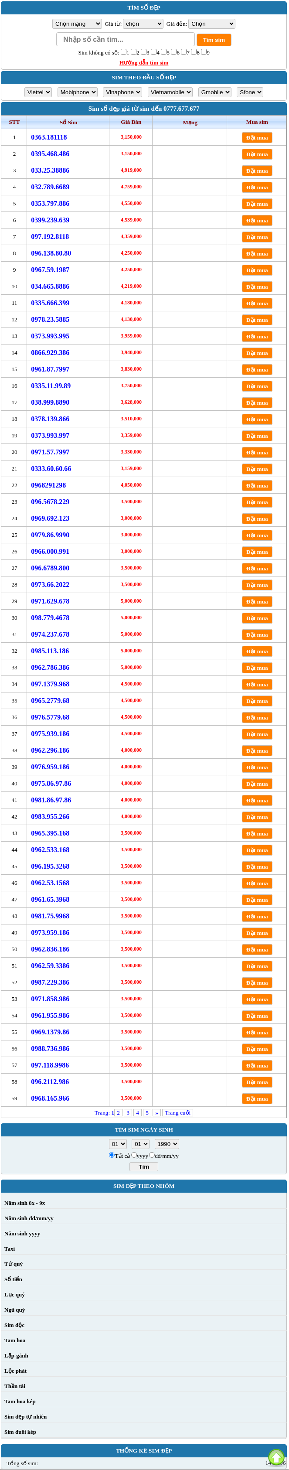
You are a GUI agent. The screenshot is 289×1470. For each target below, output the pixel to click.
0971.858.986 (50, 999)
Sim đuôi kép (20, 1432)
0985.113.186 (50, 651)
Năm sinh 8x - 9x (24, 1203)
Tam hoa (14, 1340)
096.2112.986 (50, 1081)
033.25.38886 (50, 170)
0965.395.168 (50, 833)
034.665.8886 (50, 286)
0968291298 (48, 485)
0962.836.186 (50, 949)
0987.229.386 (50, 982)
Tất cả (122, 1156)
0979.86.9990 (50, 535)
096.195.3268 (50, 866)
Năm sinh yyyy (22, 1233)
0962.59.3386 (50, 965)
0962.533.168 (50, 849)
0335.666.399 (50, 303)
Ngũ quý (14, 1309)
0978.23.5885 (50, 319)
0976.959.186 (50, 767)
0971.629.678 (50, 601)
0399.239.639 (50, 220)
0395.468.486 (50, 153)
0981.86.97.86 (51, 800)
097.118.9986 (50, 1065)
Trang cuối (177, 1112)
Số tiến (13, 1279)
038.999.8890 (50, 402)
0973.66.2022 (50, 584)
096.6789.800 (50, 568)
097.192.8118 (50, 236)
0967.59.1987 (50, 269)
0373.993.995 (50, 336)
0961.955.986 (50, 1015)
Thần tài (14, 1386)
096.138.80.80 (51, 253)
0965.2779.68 (50, 700)
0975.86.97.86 (51, 783)
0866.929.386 (50, 352)
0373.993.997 (50, 435)
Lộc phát (15, 1371)
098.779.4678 (50, 617)
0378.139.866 (50, 419)
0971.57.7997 (50, 452)
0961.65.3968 (50, 899)
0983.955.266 (50, 816)
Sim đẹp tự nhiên (25, 1416)
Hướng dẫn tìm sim (144, 62)
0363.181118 (49, 137)
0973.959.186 (50, 932)
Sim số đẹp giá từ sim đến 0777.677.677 (144, 108)
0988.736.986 (50, 1048)
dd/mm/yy (167, 1156)
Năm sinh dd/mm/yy (29, 1218)
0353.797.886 (50, 203)
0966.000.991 (50, 551)
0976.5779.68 (50, 717)
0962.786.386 (50, 667)
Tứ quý (13, 1264)
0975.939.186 (50, 733)
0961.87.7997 (50, 369)
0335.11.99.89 (51, 385)
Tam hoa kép (20, 1401)
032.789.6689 (50, 187)
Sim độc (14, 1325)
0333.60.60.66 (51, 468)
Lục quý (14, 1294)
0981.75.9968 (50, 916)
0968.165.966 (50, 1098)
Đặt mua (257, 137)
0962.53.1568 (50, 883)
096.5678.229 (50, 501)
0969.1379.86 (50, 1032)
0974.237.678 (50, 634)
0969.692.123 (50, 518)
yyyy (143, 1156)
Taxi (9, 1248)
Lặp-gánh (16, 1355)
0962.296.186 (50, 750)
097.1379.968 (50, 684)
